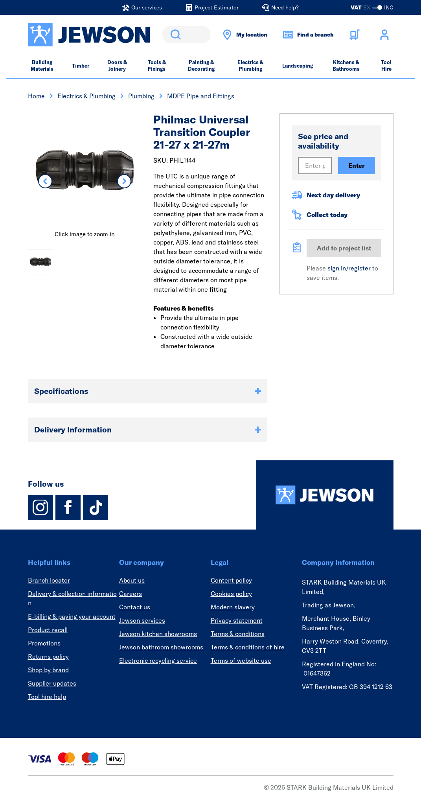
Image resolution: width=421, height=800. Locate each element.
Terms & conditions (238, 634)
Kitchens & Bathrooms (346, 65)
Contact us (134, 607)
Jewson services (142, 620)
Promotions (44, 643)
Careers (130, 594)
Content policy (231, 580)
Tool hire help (47, 697)
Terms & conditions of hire (248, 647)
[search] (186, 34)
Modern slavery (233, 607)
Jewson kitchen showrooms (158, 634)
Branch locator (49, 580)
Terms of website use (241, 660)
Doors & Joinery (117, 65)
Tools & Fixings (157, 65)
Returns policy (48, 656)
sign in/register (349, 268)
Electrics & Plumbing (250, 65)
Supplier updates (52, 683)
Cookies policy (231, 594)
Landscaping (297, 66)
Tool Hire (386, 65)
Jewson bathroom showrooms (161, 647)
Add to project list (344, 248)
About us (132, 580)
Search (174, 34)
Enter (356, 165)
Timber (80, 66)
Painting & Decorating (201, 65)
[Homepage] (325, 495)
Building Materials (42, 65)
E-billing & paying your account (72, 616)
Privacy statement (237, 620)
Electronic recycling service (158, 660)
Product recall (48, 630)
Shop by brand (48, 670)
